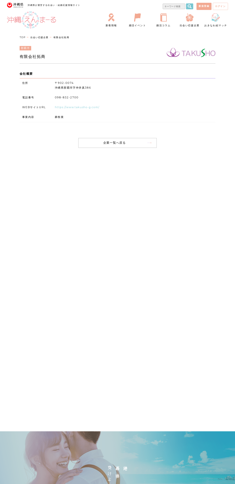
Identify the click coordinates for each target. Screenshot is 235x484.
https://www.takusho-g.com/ (78, 107)
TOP (23, 37)
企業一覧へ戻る (114, 142)
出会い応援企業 (40, 37)
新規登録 (204, 6)
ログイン (220, 6)
